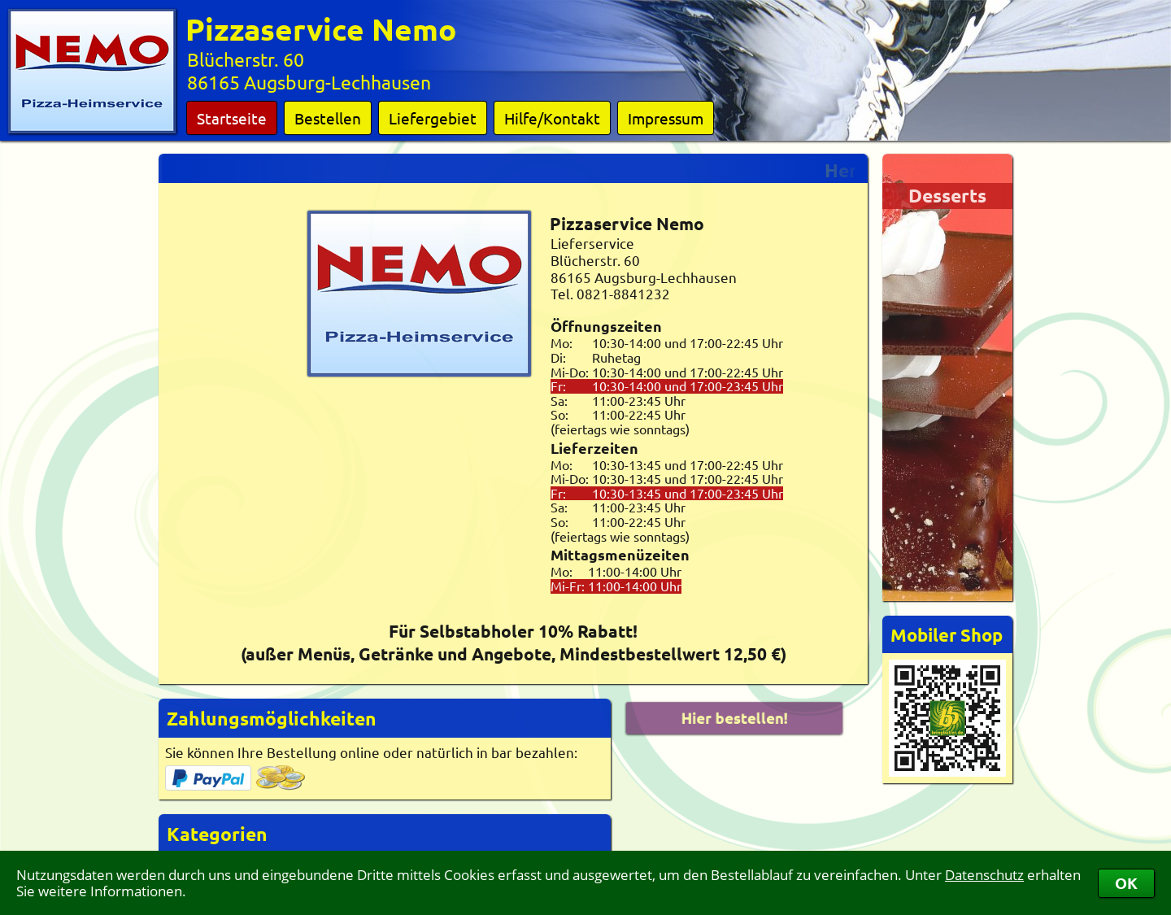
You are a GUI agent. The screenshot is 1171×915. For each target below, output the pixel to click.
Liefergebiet (433, 118)
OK (1126, 883)
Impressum (665, 118)
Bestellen (327, 118)
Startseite (232, 118)
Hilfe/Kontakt (552, 118)
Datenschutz (984, 874)
